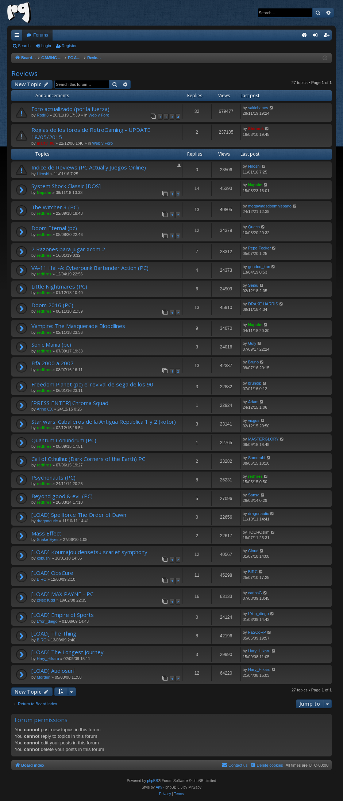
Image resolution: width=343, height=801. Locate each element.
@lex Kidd (46, 600)
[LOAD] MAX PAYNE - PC (62, 594)
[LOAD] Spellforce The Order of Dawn (78, 514)
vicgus (253, 420)
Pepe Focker (259, 248)
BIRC (41, 579)
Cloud (253, 551)
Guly (252, 343)
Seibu (253, 285)
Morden (43, 677)
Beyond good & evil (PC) (62, 496)
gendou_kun (259, 266)
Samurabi (256, 457)
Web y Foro (99, 115)
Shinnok (256, 128)
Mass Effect (46, 533)
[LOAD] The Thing (53, 633)
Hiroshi (43, 174)
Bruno (253, 362)
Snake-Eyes (47, 539)
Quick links (18, 37)
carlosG (255, 593)
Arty (159, 787)
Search (24, 45)
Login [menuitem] (317, 37)
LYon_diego (47, 621)
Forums (40, 35)
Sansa (253, 495)
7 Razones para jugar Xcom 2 (68, 249)
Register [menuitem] (328, 37)
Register (69, 45)
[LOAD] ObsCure (52, 572)
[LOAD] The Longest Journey (67, 652)
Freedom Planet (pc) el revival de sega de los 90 (92, 384)
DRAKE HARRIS (263, 304)
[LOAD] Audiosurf (53, 670)
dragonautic (47, 521)
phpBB (152, 781)
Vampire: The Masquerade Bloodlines (78, 325)
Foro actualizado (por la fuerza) (70, 108)
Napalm (44, 192)
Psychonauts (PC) (53, 477)
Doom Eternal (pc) (54, 228)
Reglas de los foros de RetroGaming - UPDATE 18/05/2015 (90, 133)
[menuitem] (304, 35)
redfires (44, 213)
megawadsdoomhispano (270, 206)
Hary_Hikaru (48, 658)
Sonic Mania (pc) (51, 344)
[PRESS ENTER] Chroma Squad (69, 403)
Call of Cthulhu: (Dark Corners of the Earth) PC (88, 458)
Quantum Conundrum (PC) (63, 440)
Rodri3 (43, 115)
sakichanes (258, 108)
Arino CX (45, 409)
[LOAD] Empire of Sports (62, 614)
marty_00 (45, 143)
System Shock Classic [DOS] (66, 186)
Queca (254, 227)
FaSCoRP (257, 632)
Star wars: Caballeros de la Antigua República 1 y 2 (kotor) (103, 421)
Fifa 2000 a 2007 (52, 363)
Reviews (24, 73)
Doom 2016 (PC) (52, 305)
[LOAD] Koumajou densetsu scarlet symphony (89, 552)
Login (46, 45)
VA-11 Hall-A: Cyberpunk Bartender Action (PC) (90, 267)
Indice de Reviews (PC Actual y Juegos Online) (88, 167)
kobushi (44, 558)
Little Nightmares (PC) (59, 286)
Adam (253, 402)
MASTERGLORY (263, 439)
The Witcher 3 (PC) (55, 207)
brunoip (255, 383)
